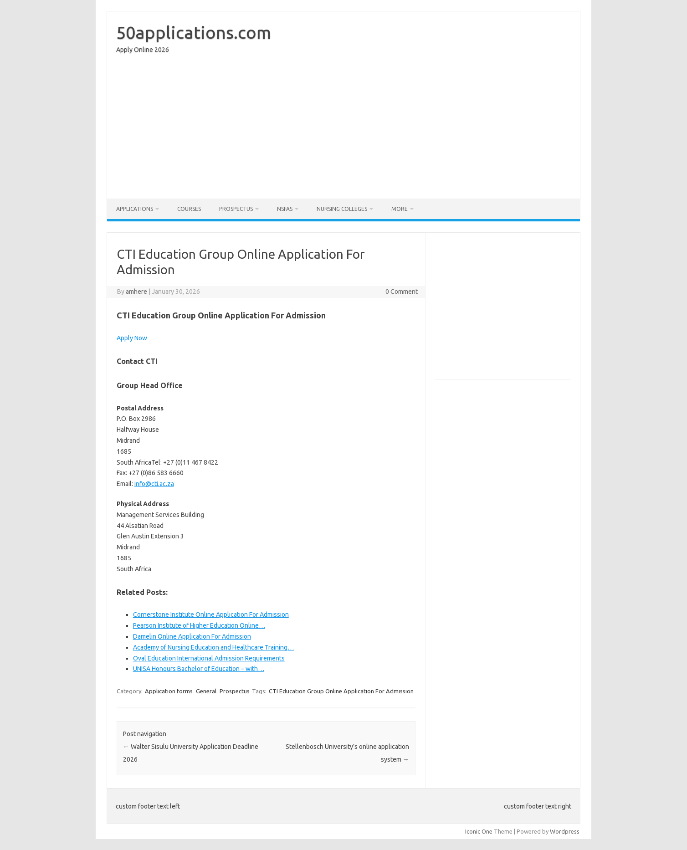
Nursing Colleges (342, 209)
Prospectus (236, 209)
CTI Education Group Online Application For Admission (341, 691)
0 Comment (401, 291)
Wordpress (564, 831)
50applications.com (193, 32)
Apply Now (132, 338)
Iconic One (478, 831)
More (399, 209)
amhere (136, 291)
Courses (189, 209)
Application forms (169, 691)
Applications (134, 209)
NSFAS (284, 209)
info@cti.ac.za (154, 483)
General (206, 691)
